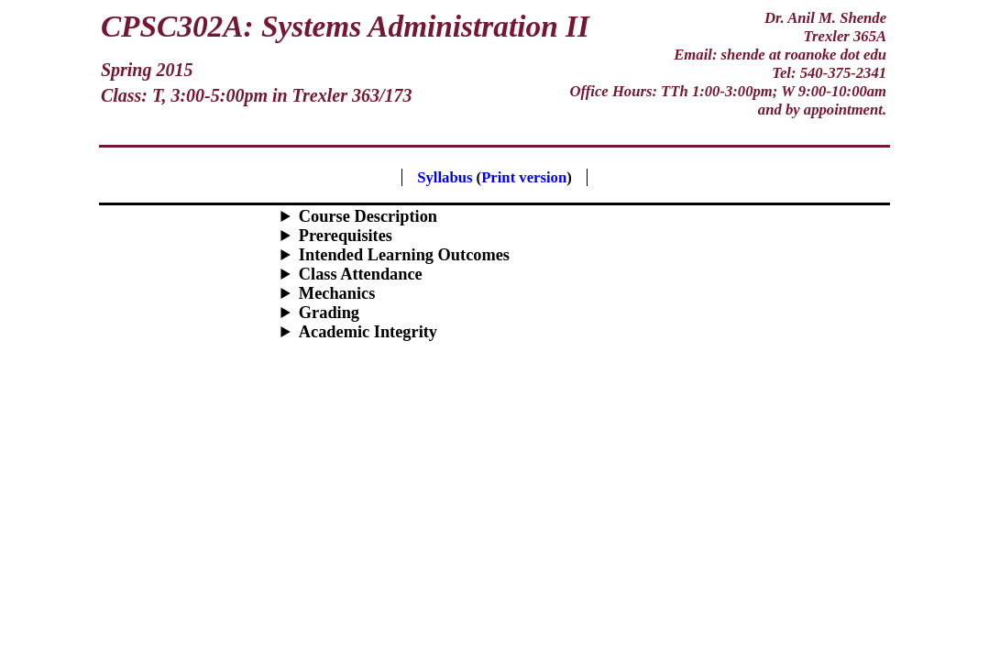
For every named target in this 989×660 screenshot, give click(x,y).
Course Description (368, 216)
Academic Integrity (368, 332)
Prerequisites (345, 235)
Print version (523, 177)
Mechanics (337, 293)
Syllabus (444, 177)
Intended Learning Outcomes (404, 255)
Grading (329, 312)
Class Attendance (361, 274)
